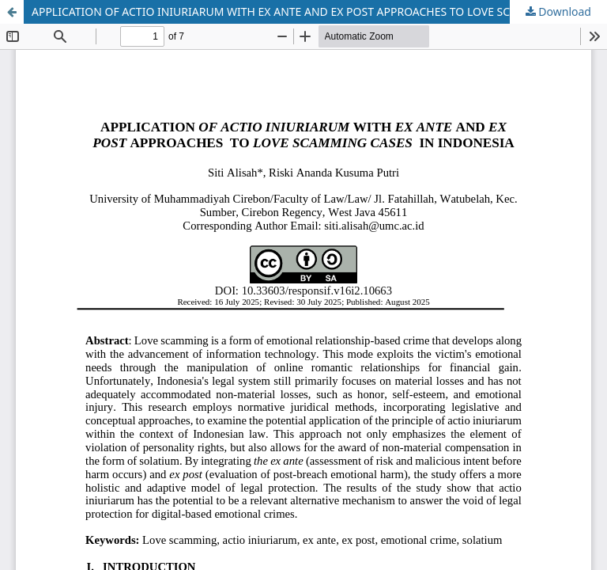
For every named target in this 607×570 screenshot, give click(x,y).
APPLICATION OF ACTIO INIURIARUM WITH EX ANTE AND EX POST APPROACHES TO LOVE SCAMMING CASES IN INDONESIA (319, 11)
